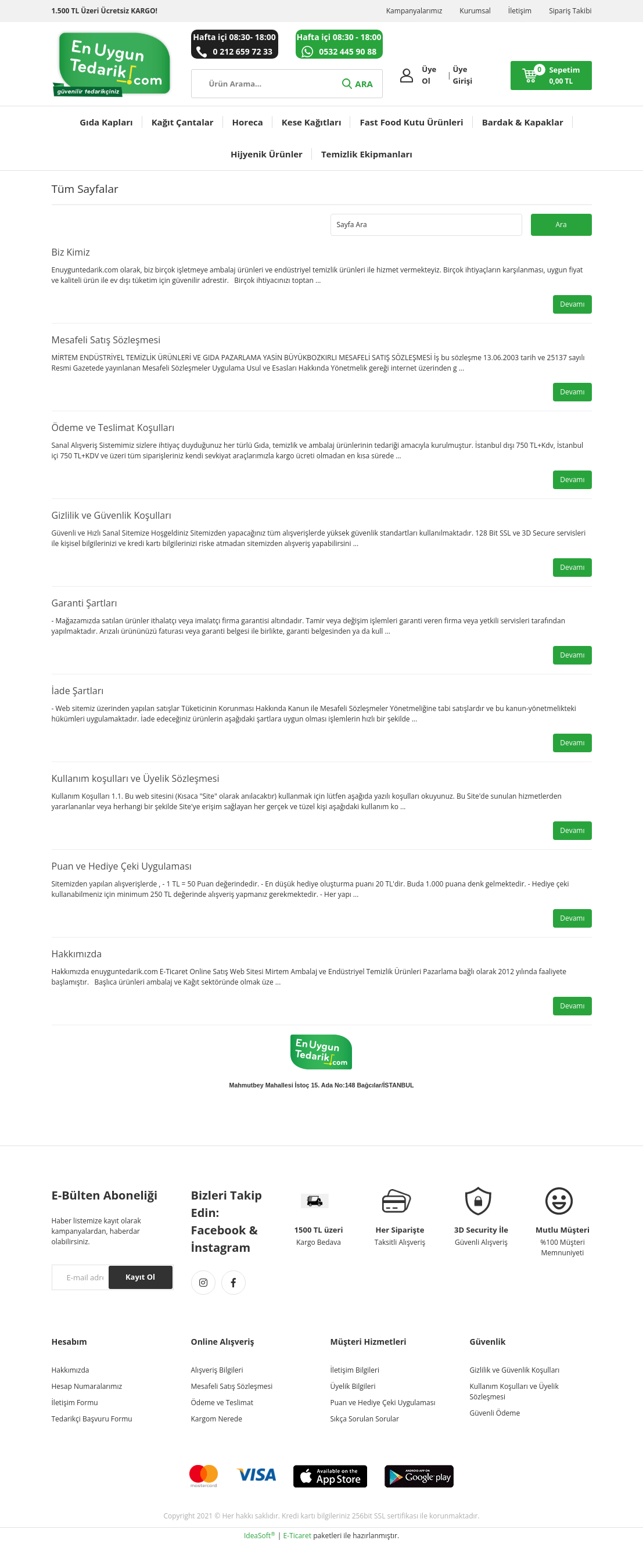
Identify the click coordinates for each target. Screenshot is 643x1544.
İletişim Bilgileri (355, 1370)
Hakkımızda (77, 953)
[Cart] (551, 75)
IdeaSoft (259, 1536)
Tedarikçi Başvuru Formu (92, 1419)
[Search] (287, 83)
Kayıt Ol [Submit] (140, 1277)
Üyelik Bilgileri (353, 1386)
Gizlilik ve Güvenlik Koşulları (111, 515)
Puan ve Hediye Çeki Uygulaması (122, 866)
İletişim (519, 11)
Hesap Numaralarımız (87, 1386)
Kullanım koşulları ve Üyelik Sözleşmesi (136, 778)
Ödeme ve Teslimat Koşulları (113, 427)
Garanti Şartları (84, 603)
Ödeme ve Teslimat (222, 1402)
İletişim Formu (75, 1402)
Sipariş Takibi (570, 11)
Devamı (572, 304)
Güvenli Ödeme (495, 1413)
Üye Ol (429, 75)
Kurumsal (475, 11)
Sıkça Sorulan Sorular (365, 1419)
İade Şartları (78, 690)
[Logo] (113, 64)
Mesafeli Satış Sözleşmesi (106, 339)
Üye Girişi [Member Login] (463, 75)
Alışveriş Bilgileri (217, 1370)
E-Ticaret (297, 1536)
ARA (356, 83)
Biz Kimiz (71, 252)
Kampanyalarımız (414, 11)
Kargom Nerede (216, 1419)
